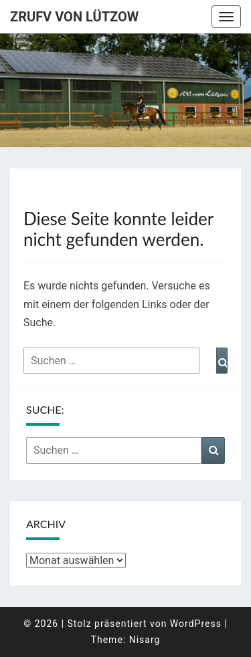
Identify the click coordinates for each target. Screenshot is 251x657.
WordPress (196, 623)
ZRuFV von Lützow (74, 17)
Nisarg (145, 639)
